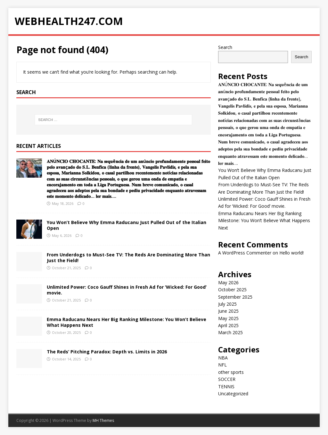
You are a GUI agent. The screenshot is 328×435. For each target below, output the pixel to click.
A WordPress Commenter (244, 253)
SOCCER (226, 379)
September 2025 (235, 297)
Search (225, 47)
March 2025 (230, 332)
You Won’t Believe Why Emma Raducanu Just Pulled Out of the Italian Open (126, 225)
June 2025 (228, 311)
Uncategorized (233, 394)
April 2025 (228, 325)
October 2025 (232, 289)
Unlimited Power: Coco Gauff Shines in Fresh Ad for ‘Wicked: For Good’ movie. (127, 290)
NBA (223, 358)
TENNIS (226, 386)
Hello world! (291, 253)
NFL (222, 365)
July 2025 (227, 304)
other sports (231, 372)
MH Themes (103, 420)
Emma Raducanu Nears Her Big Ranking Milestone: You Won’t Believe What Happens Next (126, 322)
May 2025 (228, 318)
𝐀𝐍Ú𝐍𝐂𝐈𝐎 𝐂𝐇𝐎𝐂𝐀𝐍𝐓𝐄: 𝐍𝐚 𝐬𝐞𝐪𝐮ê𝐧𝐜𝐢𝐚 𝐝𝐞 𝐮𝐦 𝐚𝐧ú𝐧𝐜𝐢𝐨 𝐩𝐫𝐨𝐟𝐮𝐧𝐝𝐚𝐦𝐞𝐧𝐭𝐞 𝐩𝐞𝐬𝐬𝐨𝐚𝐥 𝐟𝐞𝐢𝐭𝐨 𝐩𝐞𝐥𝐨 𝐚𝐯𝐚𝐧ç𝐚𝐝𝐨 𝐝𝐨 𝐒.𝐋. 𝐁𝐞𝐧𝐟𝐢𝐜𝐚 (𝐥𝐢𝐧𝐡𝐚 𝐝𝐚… (128, 178)
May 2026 (228, 282)
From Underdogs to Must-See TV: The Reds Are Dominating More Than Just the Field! (128, 257)
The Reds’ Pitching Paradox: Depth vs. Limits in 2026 (107, 352)
